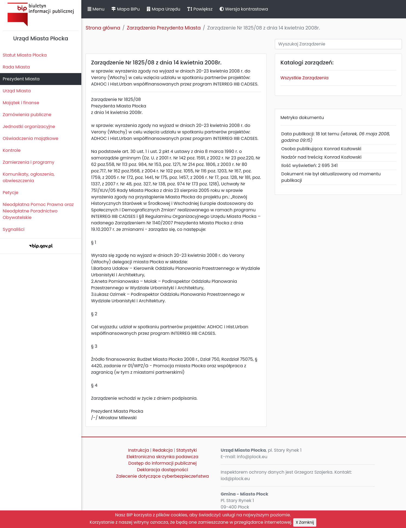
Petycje (10, 192)
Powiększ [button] (199, 9)
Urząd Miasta (17, 91)
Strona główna (103, 28)
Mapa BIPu (125, 9)
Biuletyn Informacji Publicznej (41, 14)
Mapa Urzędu (163, 9)
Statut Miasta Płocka (25, 55)
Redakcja (163, 450)
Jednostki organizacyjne (29, 126)
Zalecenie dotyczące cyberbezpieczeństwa (162, 476)
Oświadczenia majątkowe (30, 138)
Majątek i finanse (21, 103)
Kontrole (12, 150)
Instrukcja (138, 450)
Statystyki (186, 450)
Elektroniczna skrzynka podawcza (162, 457)
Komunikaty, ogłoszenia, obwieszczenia (28, 177)
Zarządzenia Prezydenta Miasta (164, 28)
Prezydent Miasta (21, 79)
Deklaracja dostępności (162, 470)
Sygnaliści (13, 229)
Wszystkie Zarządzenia (304, 78)
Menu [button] (96, 9)
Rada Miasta (16, 67)
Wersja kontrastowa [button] (244, 9)
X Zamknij (305, 522)
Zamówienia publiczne (27, 114)
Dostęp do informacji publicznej (162, 463)
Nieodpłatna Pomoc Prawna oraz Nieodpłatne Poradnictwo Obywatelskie (38, 211)
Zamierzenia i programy (28, 162)
